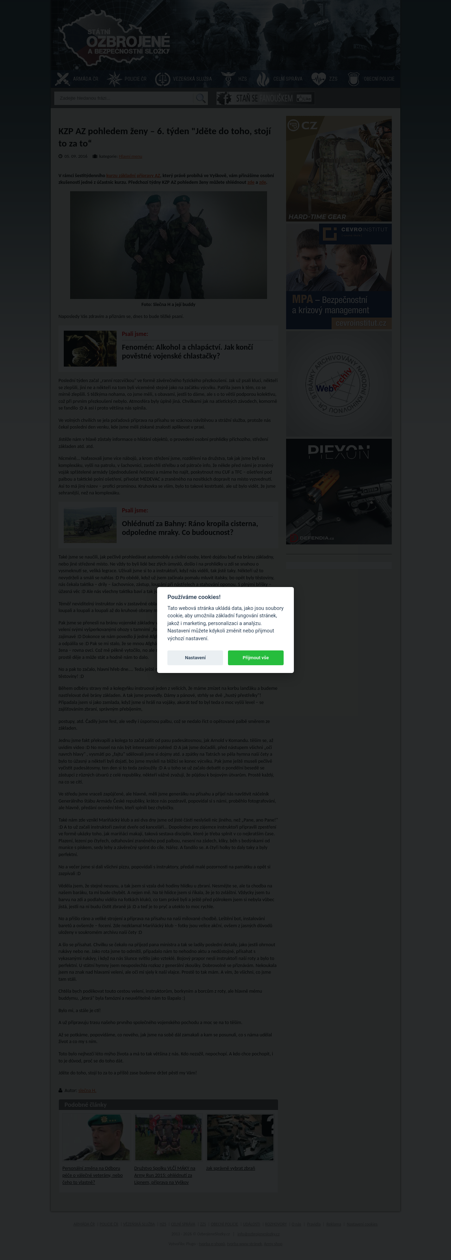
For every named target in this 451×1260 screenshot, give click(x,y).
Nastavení (195, 657)
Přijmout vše (256, 657)
